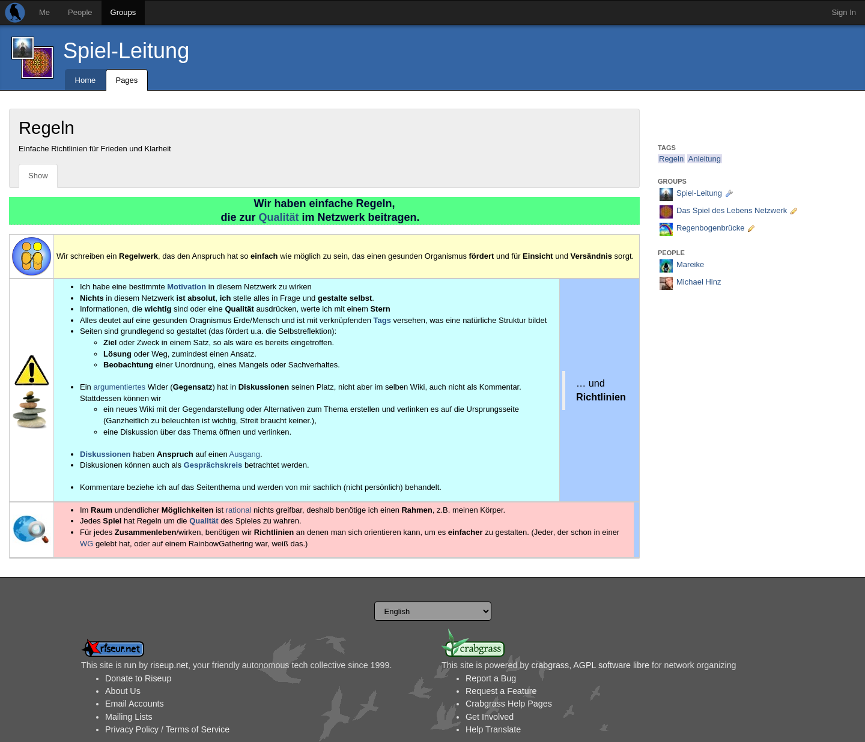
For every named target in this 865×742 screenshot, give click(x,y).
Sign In (844, 12)
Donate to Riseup (138, 678)
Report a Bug (491, 678)
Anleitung (704, 158)
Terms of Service (197, 729)
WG (86, 543)
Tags (382, 320)
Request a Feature (501, 691)
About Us (123, 691)
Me (44, 12)
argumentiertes (119, 386)
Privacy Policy (132, 729)
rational (239, 509)
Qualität (278, 217)
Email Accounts (134, 703)
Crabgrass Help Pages (509, 703)
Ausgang (244, 454)
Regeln (671, 158)
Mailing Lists (129, 717)
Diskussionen (105, 454)
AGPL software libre (611, 665)
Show (38, 175)
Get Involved (490, 717)
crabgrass (550, 665)
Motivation (186, 286)
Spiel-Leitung (126, 50)
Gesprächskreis (213, 464)
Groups (123, 12)
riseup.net (169, 665)
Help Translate (493, 729)
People (80, 12)
